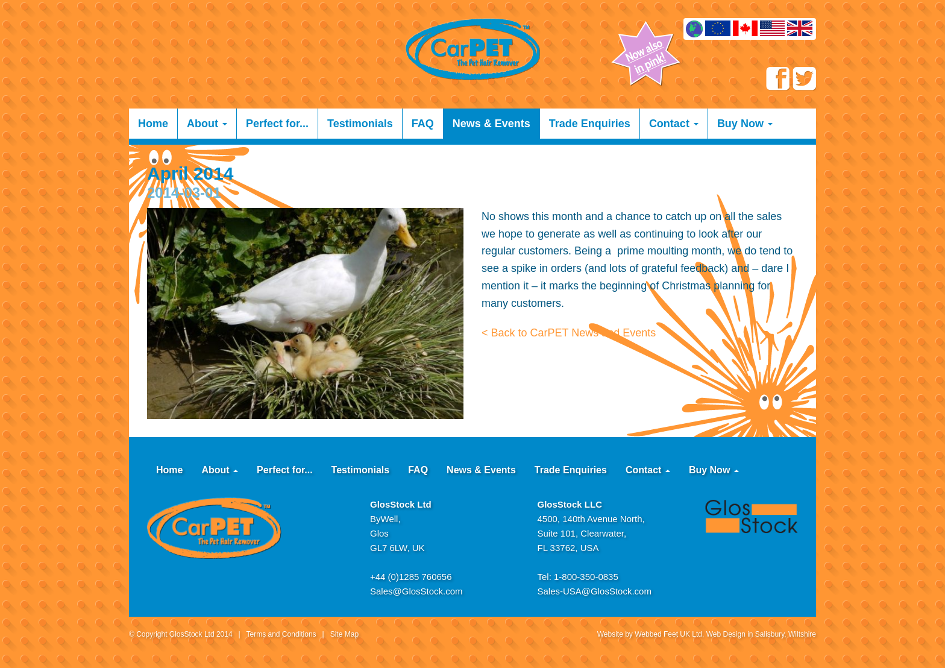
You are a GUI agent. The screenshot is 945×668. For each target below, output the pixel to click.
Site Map (344, 634)
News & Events (491, 124)
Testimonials (360, 124)
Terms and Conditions (281, 634)
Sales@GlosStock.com (416, 591)
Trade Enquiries (589, 124)
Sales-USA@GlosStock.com (594, 591)
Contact (674, 124)
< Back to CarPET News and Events (569, 333)
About (207, 124)
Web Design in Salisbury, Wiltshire (761, 634)
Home (153, 124)
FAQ (423, 124)
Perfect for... (277, 124)
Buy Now (745, 124)
